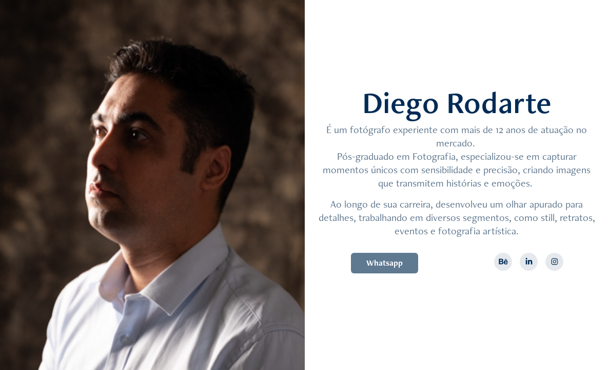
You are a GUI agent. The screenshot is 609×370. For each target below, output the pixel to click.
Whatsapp (384, 262)
